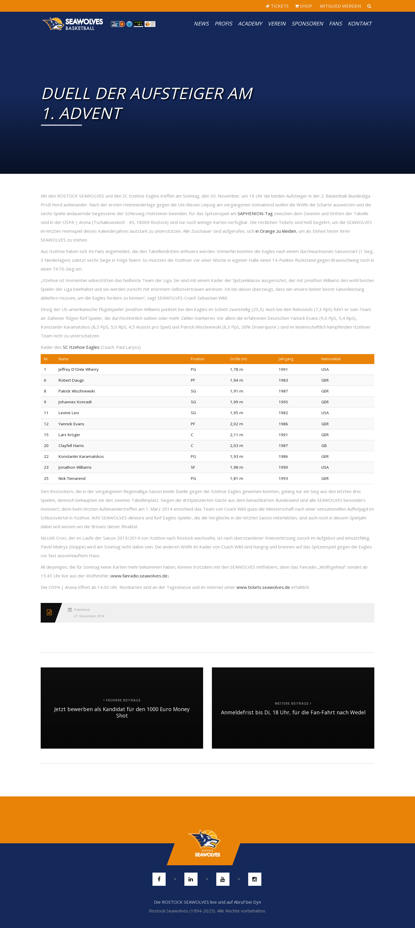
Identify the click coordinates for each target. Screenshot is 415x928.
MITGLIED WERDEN (340, 6)
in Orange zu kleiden (275, 231)
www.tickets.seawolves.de (263, 587)
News (201, 23)
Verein (277, 23)
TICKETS (277, 6)
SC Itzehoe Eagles (81, 347)
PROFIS (223, 23)
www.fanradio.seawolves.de (139, 576)
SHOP (303, 6)
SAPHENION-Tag (255, 213)
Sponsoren (307, 23)
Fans (335, 23)
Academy (250, 23)
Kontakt (359, 23)
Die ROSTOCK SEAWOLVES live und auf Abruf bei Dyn (207, 902)
